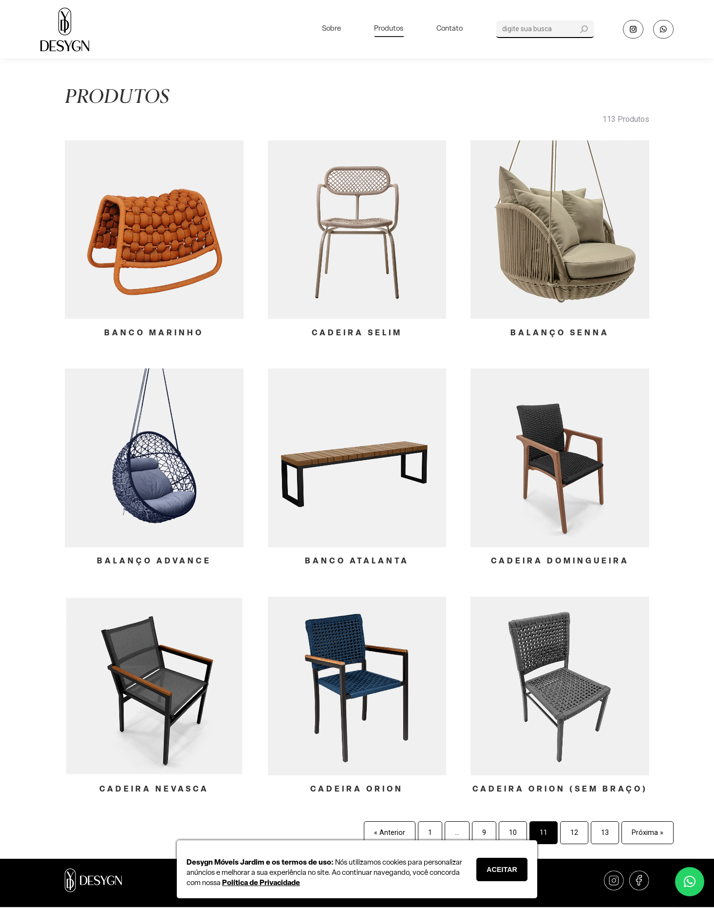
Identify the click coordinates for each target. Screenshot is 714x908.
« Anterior (389, 833)
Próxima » (647, 833)
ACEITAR (502, 869)
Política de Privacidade (261, 883)
